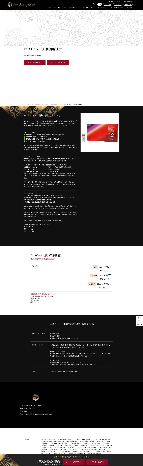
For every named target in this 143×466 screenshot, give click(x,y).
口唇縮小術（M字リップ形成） (60, 443)
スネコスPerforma (81, 445)
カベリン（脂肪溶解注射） (84, 439)
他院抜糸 (44, 443)
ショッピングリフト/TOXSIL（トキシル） (93, 449)
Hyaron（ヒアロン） (106, 447)
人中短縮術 (85, 443)
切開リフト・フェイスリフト (50, 452)
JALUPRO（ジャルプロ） (64, 445)
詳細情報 (139, 324)
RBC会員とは (73, 7)
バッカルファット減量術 (104, 452)
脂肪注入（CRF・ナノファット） (83, 452)
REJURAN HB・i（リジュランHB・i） (101, 445)
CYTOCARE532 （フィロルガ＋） (65, 447)
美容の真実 (128, 4)
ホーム (49, 7)
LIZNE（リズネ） (47, 447)
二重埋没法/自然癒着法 (87, 441)
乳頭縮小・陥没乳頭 (48, 445)
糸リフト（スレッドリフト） (69, 449)
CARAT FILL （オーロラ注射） (87, 447)
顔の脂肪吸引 (66, 452)
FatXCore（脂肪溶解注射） (103, 439)
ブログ (110, 7)
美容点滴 (44, 449)
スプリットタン (97, 443)
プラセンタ (54, 449)
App (100, 4)
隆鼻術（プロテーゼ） (60, 454)
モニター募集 (107, 4)
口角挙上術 (75, 443)
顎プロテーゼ (46, 454)
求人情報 (129, 7)
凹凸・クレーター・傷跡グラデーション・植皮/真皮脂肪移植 (59, 441)
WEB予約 (117, 4)
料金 (139, 321)
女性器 (107, 443)
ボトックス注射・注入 (48, 439)
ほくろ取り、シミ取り (104, 441)
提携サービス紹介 (119, 7)
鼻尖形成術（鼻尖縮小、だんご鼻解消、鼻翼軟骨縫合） (86, 454)
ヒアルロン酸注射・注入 (66, 439)
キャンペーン (102, 7)
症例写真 (93, 7)
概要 (139, 317)
